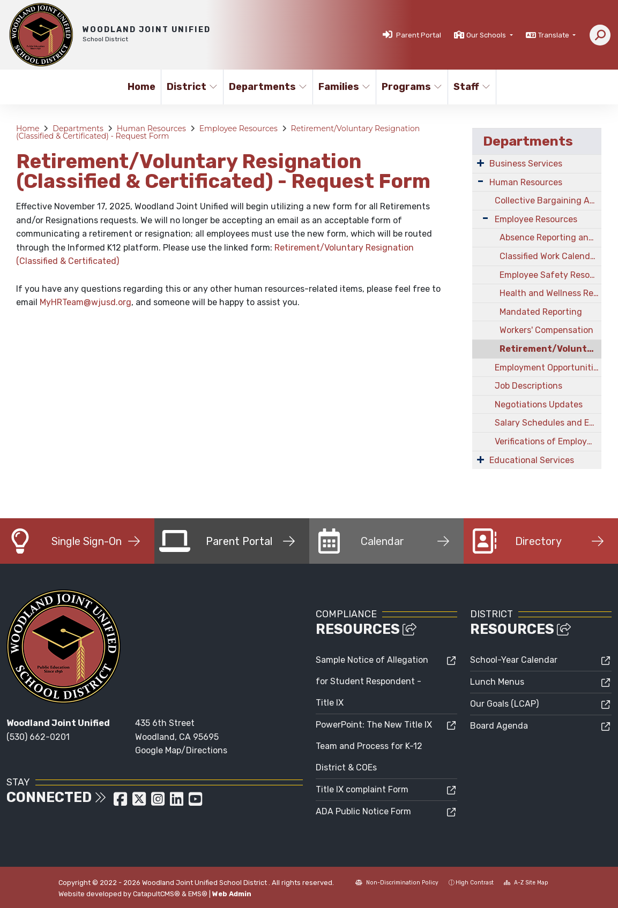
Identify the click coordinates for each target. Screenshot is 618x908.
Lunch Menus (497, 682)
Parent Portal (418, 35)
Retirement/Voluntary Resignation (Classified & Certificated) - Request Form (550, 349)
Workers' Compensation (546, 330)
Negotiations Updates (539, 404)
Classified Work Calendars (550, 256)
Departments (266, 87)
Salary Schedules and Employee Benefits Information (548, 423)
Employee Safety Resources (550, 275)
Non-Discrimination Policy (396, 882)
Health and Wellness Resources (550, 293)
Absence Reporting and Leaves (550, 237)
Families (343, 87)
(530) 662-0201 (38, 737)
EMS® (197, 894)
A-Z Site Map (526, 882)
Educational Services (531, 460)
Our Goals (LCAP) (504, 704)
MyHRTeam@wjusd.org (85, 302)
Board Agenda (499, 726)
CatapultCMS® (156, 894)
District (192, 87)
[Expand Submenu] (480, 162)
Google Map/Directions (181, 750)
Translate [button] (554, 35)
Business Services (525, 163)
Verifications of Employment (548, 441)
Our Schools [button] (487, 35)
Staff (471, 87)
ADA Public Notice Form (363, 811)
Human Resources (151, 128)
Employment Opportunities (548, 367)
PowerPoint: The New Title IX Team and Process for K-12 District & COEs (374, 746)
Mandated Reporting (541, 312)
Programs (411, 87)
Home (141, 87)
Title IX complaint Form (362, 789)
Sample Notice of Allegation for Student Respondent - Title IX (372, 681)
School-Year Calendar (513, 660)
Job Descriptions (528, 386)
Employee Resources (238, 128)
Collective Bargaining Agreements (548, 200)
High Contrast (475, 882)
